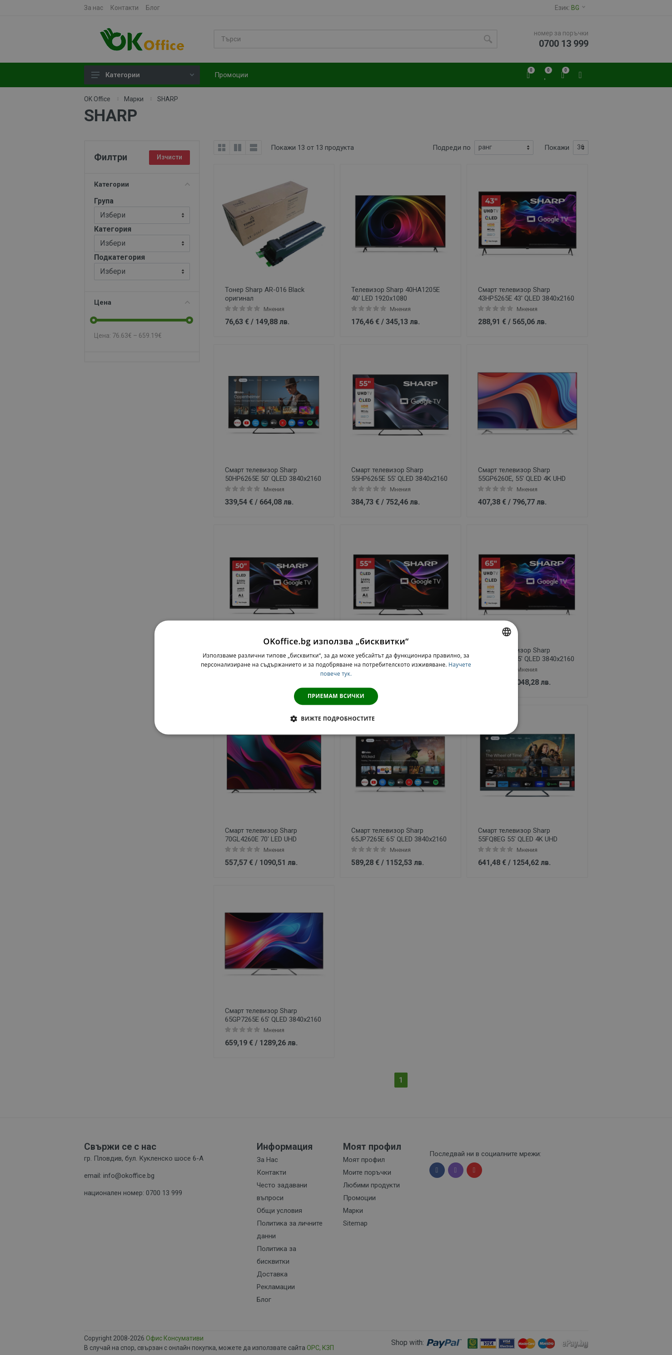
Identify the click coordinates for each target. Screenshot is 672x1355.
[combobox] (506, 631)
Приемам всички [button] (336, 696)
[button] (336, 718)
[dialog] (336, 677)
